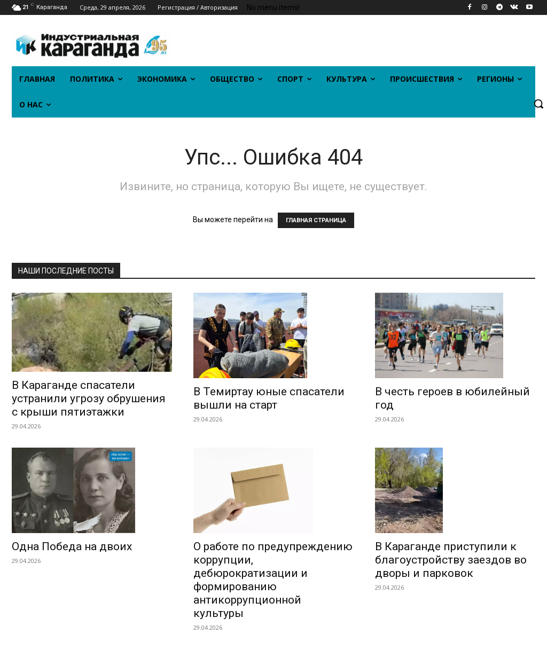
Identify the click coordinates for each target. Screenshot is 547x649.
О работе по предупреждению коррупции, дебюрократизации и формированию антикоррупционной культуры (273, 580)
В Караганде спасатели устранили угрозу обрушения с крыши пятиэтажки (89, 398)
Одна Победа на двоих (72, 546)
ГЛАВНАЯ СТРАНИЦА (316, 220)
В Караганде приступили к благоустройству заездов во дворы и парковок (451, 560)
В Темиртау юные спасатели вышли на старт (269, 398)
